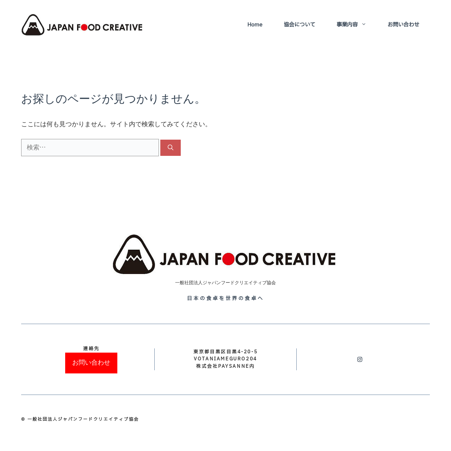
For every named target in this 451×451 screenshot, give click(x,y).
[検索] (170, 148)
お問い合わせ (403, 25)
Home (254, 25)
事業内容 (356, 25)
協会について (299, 25)
